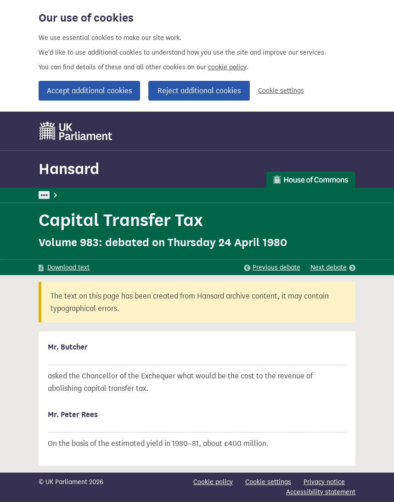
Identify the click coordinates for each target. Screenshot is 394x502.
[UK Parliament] (76, 131)
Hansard (69, 168)
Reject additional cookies (199, 90)
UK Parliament (59, 195)
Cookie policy (213, 482)
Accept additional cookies (89, 90)
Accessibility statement (320, 492)
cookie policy (227, 67)
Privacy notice (324, 482)
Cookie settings (281, 91)
